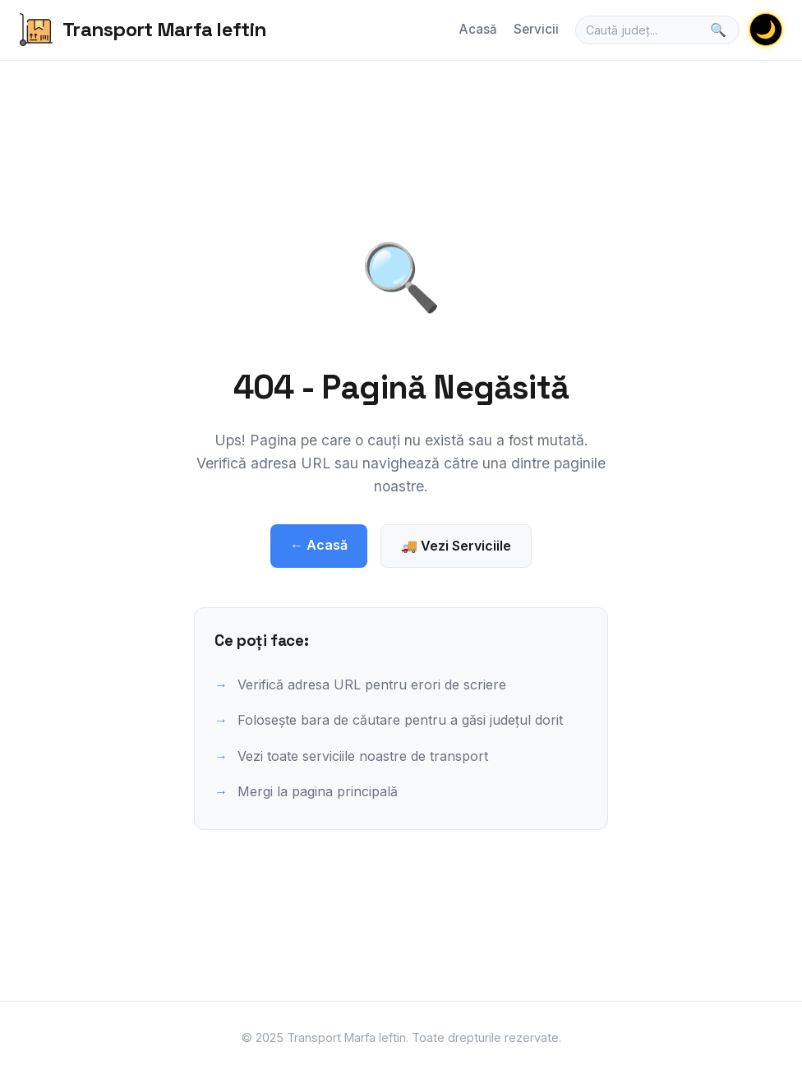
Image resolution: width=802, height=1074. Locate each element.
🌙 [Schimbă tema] (766, 29)
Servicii (536, 29)
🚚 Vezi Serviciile (456, 545)
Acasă (478, 29)
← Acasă (319, 545)
